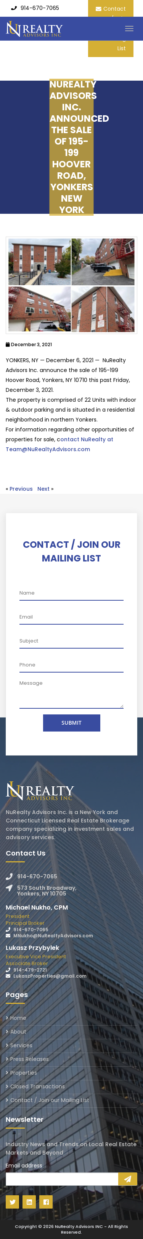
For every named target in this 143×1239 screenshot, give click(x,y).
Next (43, 489)
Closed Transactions (37, 1086)
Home (18, 1018)
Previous (21, 489)
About (18, 1031)
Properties (23, 1073)
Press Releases (29, 1059)
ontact (70, 439)
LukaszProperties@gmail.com (50, 976)
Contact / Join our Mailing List (49, 1100)
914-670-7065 (40, 8)
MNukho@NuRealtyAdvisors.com (53, 935)
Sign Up (127, 1178)
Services (21, 1045)
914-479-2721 (30, 970)
